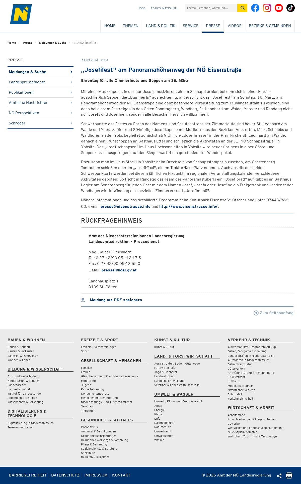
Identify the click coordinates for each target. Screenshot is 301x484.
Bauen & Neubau (19, 347)
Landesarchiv (17, 385)
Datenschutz (65, 475)
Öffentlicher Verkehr (241, 390)
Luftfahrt (234, 381)
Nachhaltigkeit (163, 423)
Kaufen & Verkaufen (21, 351)
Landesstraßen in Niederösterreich (251, 356)
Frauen (85, 372)
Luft (157, 418)
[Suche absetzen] (242, 8)
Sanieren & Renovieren (23, 356)
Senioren (87, 406)
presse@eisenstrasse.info (125, 206)
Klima (158, 414)
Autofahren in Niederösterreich (249, 360)
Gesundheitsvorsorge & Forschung (104, 440)
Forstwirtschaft (164, 368)
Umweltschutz (163, 436)
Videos (234, 25)
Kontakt (121, 475)
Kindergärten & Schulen (24, 381)
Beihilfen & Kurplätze (95, 457)
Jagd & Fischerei (165, 372)
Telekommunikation (21, 427)
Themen (130, 25)
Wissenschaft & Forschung (25, 402)
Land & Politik (160, 25)
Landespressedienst (40, 82)
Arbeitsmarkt (236, 415)
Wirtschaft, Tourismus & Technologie (252, 436)
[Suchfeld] (211, 8)
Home (109, 25)
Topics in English (164, 8)
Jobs (141, 8)
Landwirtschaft (164, 376)
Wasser (159, 440)
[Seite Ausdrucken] (289, 477)
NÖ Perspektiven (40, 112)
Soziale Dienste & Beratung (99, 448)
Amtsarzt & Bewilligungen (98, 431)
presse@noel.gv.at (119, 270)
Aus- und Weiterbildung (23, 376)
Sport (85, 351)
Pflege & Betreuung (94, 444)
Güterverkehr (237, 368)
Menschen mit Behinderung (99, 398)
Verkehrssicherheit (240, 398)
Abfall (158, 406)
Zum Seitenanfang (273, 312)
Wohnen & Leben (19, 360)
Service (190, 25)
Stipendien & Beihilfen (22, 398)
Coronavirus (89, 427)
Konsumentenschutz (95, 393)
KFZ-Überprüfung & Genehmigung (251, 373)
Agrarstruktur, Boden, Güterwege (177, 363)
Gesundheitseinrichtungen (99, 436)
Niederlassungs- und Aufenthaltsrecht (106, 402)
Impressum (96, 475)
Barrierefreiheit (28, 475)
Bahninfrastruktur (240, 364)
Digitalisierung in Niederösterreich (31, 423)
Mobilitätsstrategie (240, 386)
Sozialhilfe (88, 453)
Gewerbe (234, 423)
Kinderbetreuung (92, 389)
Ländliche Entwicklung (169, 381)
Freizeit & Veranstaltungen (98, 347)
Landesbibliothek (19, 389)
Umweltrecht (162, 431)
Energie (159, 410)
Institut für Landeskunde (24, 393)
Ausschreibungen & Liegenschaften (252, 419)
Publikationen (40, 92)
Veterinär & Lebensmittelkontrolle (176, 385)
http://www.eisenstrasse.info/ (188, 206)
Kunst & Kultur (164, 347)
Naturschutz (162, 427)
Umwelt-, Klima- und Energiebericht (178, 401)
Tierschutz (88, 411)
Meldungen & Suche (52, 43)
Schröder (40, 123)
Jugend (86, 385)
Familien (86, 368)
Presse (213, 25)
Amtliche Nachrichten (40, 102)
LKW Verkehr (236, 377)
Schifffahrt (235, 394)
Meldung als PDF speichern (111, 299)
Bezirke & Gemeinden (270, 25)
